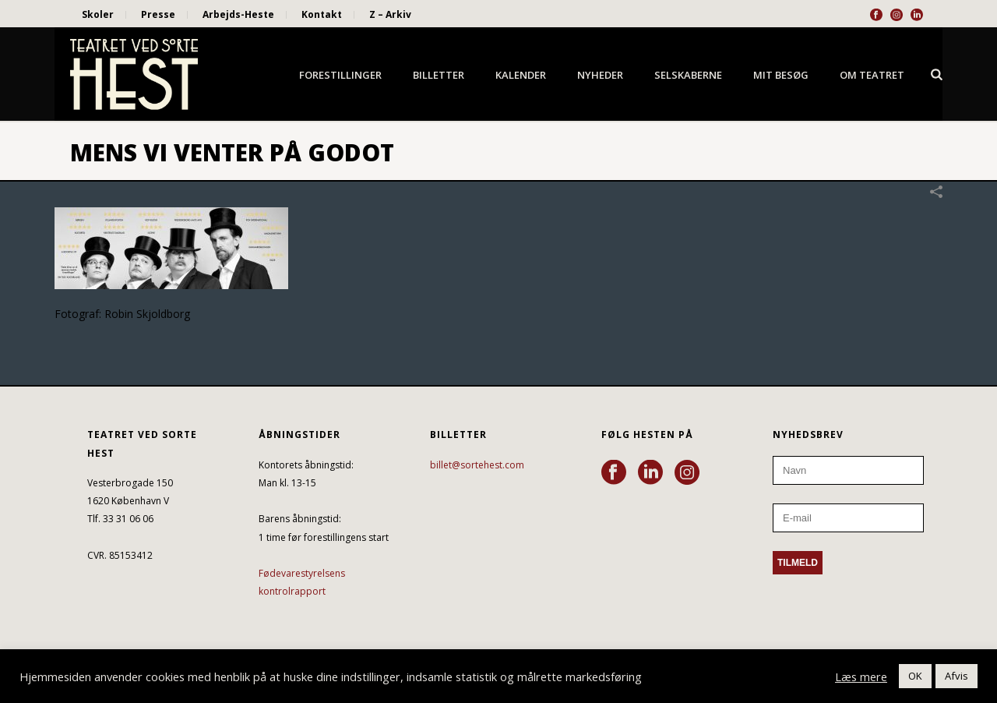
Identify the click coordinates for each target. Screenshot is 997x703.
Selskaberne (688, 75)
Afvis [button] (956, 676)
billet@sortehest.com (477, 465)
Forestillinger (340, 75)
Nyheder (600, 75)
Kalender (520, 75)
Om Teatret (872, 75)
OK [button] (915, 676)
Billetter (438, 75)
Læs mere (861, 676)
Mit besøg (781, 75)
